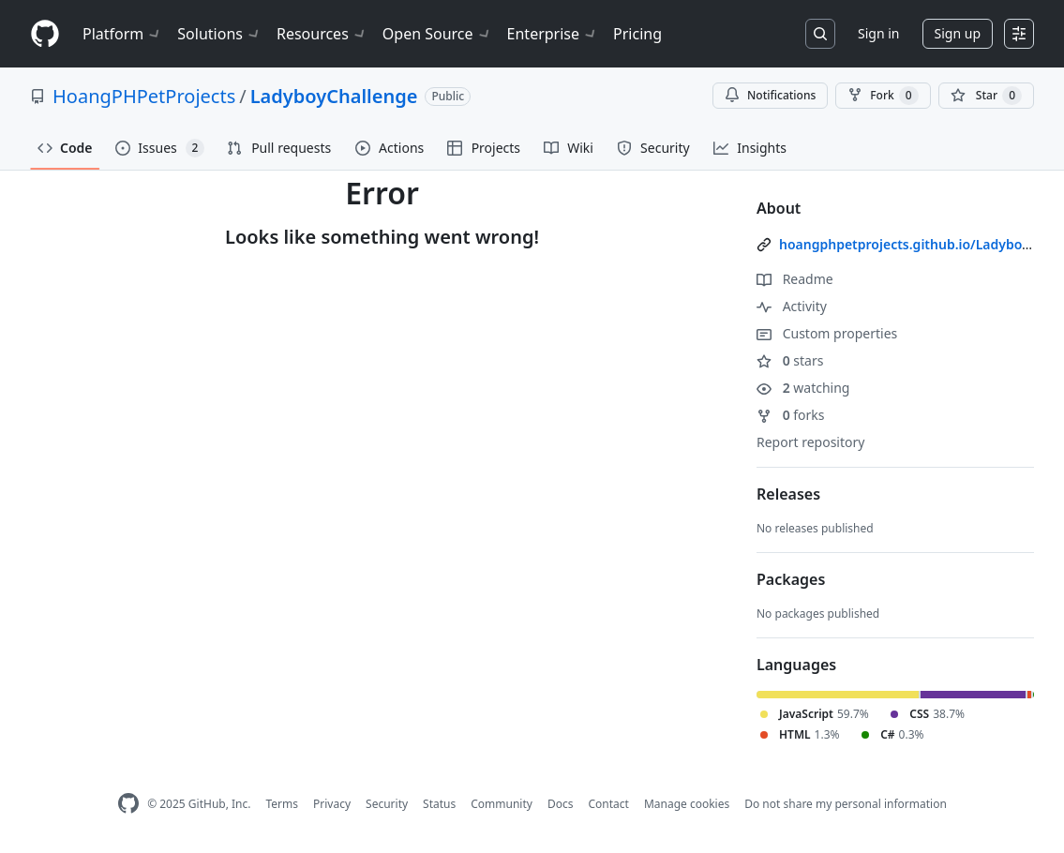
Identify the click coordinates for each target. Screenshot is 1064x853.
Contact (608, 804)
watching (803, 388)
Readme (795, 279)
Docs (560, 804)
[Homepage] (45, 34)
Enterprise (552, 33)
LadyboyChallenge (334, 96)
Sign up (958, 33)
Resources (322, 33)
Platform (122, 33)
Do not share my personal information (845, 804)
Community (501, 804)
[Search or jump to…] (820, 34)
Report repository (810, 442)
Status (439, 804)
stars (790, 360)
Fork (882, 95)
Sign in (878, 33)
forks (791, 415)
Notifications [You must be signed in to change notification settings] (770, 95)
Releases (788, 494)
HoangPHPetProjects (143, 96)
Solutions (219, 33)
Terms (281, 804)
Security (387, 804)
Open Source (437, 33)
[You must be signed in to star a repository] (986, 95)
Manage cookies (686, 804)
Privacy (332, 804)
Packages (791, 579)
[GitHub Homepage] (128, 804)
